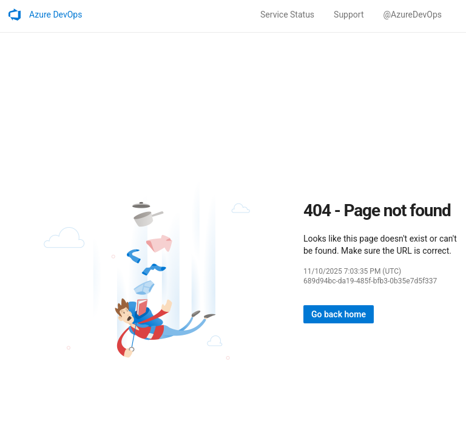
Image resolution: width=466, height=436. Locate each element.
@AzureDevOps (412, 14)
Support (348, 14)
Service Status (287, 14)
